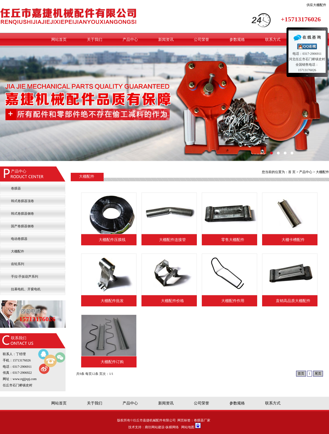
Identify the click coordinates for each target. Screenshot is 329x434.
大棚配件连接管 (172, 240)
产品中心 (130, 40)
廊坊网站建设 (154, 427)
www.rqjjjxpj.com (24, 379)
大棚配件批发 (112, 301)
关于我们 (94, 40)
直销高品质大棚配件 (293, 301)
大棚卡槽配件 (293, 240)
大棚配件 (17, 251)
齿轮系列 (17, 264)
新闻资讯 (166, 40)
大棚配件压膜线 (112, 240)
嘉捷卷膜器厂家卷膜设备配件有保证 (164, 103)
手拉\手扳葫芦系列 (24, 276)
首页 (301, 373)
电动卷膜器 (19, 239)
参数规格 (237, 40)
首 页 (292, 172)
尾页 (318, 373)
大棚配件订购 (112, 362)
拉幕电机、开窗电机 (26, 289)
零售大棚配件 (232, 240)
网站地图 (187, 427)
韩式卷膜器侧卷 (22, 213)
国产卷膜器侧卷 (22, 226)
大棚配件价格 (172, 301)
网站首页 (59, 40)
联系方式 (272, 40)
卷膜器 (16, 188)
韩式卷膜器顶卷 (22, 201)
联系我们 (18, 338)
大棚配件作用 (232, 301)
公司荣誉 (201, 40)
